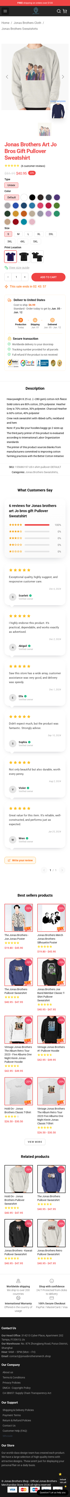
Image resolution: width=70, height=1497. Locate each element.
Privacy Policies (12, 1382)
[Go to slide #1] (25, 129)
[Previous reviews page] (44, 870)
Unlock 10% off (63, 1480)
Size (7, 228)
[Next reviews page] (62, 870)
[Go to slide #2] (45, 129)
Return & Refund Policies (17, 1420)
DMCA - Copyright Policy (17, 1387)
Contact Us (9, 1425)
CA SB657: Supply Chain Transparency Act (27, 1393)
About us (8, 1372)
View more (35, 1142)
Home (5, 23)
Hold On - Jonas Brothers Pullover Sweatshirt (14, 1200)
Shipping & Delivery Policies (18, 1410)
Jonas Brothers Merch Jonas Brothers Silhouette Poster (50, 939)
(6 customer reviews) (33, 165)
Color (7, 191)
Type (7, 179)
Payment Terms (12, 1415)
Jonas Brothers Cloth (27, 23)
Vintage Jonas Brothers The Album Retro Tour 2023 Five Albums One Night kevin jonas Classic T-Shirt (51, 1116)
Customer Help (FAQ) (15, 1430)
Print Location (12, 247)
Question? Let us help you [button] (53, 1492)
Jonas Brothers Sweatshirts (19, 29)
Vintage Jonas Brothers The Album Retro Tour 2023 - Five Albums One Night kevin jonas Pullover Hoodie (18, 1054)
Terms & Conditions (14, 1377)
